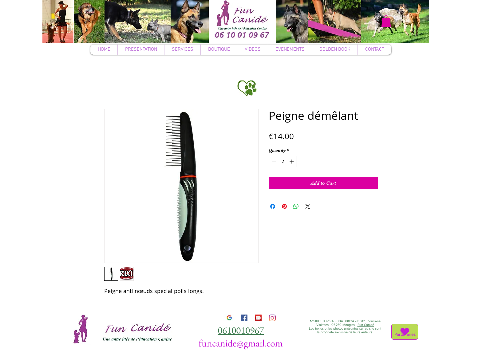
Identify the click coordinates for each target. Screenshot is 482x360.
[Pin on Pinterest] (284, 206)
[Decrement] (273, 161)
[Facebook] (244, 318)
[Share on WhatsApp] (296, 206)
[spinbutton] (282, 161)
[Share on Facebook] (272, 206)
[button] (386, 21)
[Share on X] (307, 206)
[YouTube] (258, 318)
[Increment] (292, 161)
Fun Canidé (366, 325)
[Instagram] (272, 318)
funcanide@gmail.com (241, 343)
